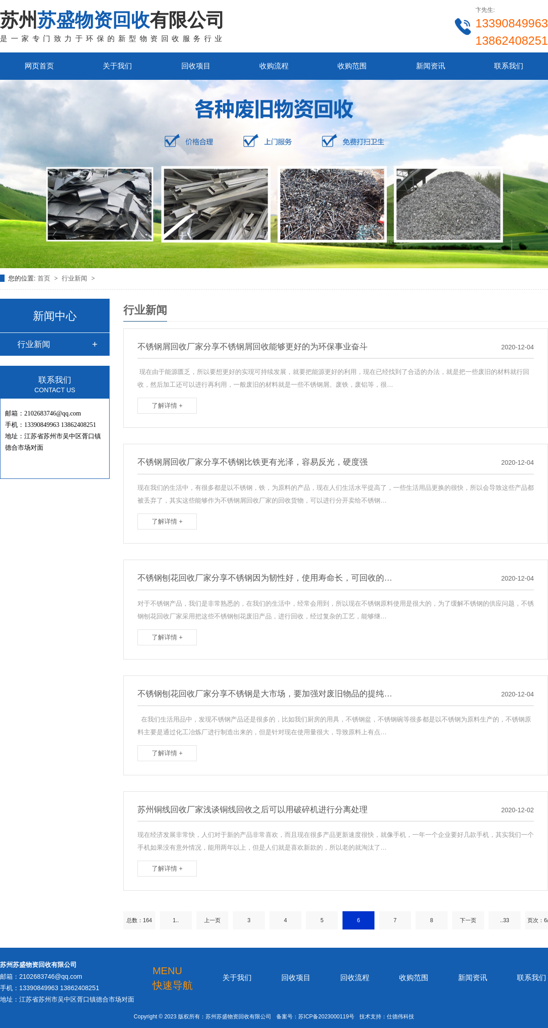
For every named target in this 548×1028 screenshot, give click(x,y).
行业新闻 (75, 278)
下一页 (468, 920)
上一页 (212, 920)
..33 (504, 920)
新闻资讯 (430, 66)
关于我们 (117, 66)
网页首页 (39, 66)
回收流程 (354, 977)
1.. (176, 920)
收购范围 (352, 66)
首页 (44, 278)
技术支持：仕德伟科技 (386, 1016)
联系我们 (508, 66)
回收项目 (196, 66)
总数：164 (139, 920)
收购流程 (274, 66)
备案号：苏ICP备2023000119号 (315, 1016)
